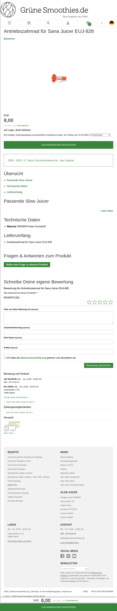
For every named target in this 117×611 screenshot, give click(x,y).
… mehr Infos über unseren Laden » (19, 402)
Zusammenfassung (17, 327)
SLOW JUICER (68, 492)
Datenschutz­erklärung (19, 591)
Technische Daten (17, 186)
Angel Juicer (65, 505)
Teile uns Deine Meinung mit (21, 309)
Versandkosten (23, 125)
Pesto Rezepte (14, 481)
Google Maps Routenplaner (16, 397)
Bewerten (9, 38)
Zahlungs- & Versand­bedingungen (45, 591)
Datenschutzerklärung (33, 358)
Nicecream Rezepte (16, 469)
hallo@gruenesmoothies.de (72, 538)
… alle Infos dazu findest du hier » (18, 412)
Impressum (67, 591)
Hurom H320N (66, 513)
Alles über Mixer (67, 481)
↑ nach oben (106, 210)
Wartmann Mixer (67, 473)
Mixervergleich (66, 457)
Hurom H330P (66, 517)
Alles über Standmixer (70, 477)
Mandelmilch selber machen (20, 473)
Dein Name (13, 337)
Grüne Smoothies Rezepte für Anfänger (25, 457)
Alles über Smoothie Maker (72, 485)
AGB (6, 591)
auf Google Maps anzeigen (19, 541)
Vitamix (63, 469)
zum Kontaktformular (69, 543)
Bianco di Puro (66, 465)
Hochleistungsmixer (69, 461)
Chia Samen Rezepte (17, 465)
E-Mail (10, 347)
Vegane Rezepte (15, 497)
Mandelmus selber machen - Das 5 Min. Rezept (29, 477)
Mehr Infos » (9, 433)
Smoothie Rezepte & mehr (19, 461)
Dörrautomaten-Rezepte (18, 493)
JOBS (85, 591)
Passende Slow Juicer (19, 180)
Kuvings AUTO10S (68, 509)
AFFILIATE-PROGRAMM (102, 591)
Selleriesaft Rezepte (16, 489)
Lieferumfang (14, 192)
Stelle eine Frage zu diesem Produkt (27, 264)
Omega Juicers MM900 (70, 497)
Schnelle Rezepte (15, 501)
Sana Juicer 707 (67, 501)
